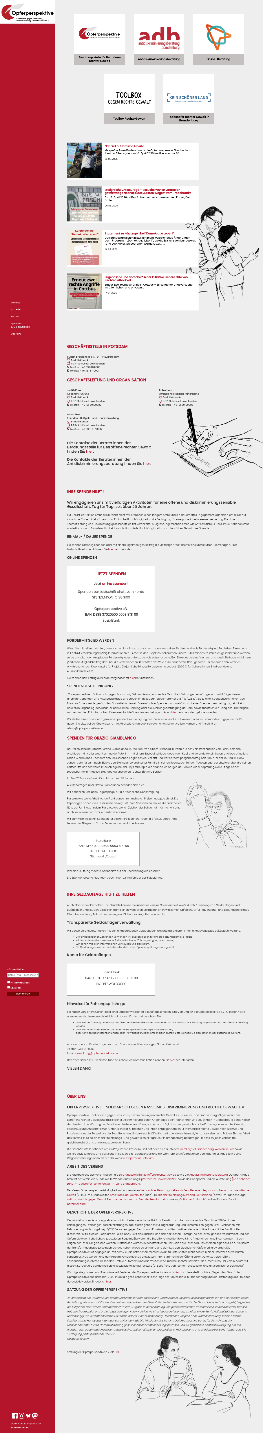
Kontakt (15, 316)
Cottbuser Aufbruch (192, 1199)
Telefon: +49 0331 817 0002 (84, 429)
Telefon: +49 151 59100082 (84, 405)
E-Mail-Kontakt (78, 360)
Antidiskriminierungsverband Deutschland (184, 1195)
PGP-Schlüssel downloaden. (86, 363)
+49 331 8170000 (90, 367)
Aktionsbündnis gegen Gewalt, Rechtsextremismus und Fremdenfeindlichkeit (116, 1199)
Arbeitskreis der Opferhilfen (127, 1195)
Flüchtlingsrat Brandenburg (196, 1149)
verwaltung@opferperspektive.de (96, 1053)
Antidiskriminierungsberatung (208, 1174)
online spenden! (115, 583)
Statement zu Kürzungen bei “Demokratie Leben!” (139, 233)
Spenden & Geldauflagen (20, 325)
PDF (117, 1352)
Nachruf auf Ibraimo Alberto (124, 146)
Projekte (15, 302)
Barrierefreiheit (20, 1427)
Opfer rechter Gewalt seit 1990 (158, 1179)
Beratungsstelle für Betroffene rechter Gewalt (147, 1174)
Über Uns (16, 334)
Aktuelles (16, 309)
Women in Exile (224, 1149)
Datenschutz (18, 1423)
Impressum (34, 1423)
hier (89, 452)
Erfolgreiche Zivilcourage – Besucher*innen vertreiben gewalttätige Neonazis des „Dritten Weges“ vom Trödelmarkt (148, 192)
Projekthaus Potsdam (139, 1158)
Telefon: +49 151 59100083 (176, 405)
